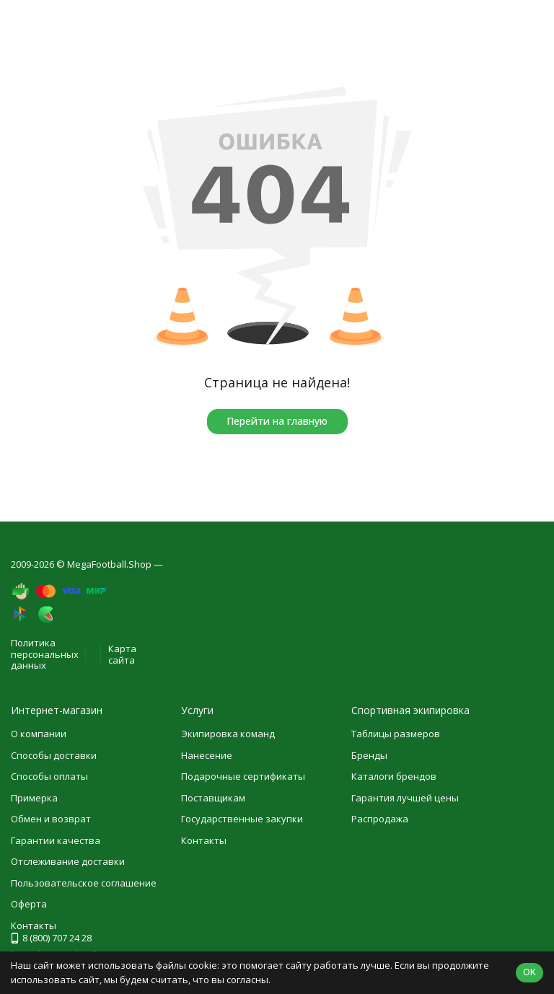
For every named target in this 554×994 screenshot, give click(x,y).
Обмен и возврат (51, 818)
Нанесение (206, 755)
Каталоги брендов (393, 776)
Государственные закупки (242, 818)
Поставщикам (213, 797)
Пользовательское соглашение (84, 882)
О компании (38, 733)
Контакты (204, 840)
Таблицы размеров (395, 733)
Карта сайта (122, 654)
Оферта (29, 903)
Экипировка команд (228, 733)
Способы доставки (54, 755)
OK (529, 971)
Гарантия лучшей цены (405, 797)
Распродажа (379, 818)
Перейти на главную (277, 421)
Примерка (34, 797)
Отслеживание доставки (68, 861)
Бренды (369, 755)
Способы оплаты (49, 776)
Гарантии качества (55, 840)
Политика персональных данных (45, 654)
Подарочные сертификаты (243, 776)
